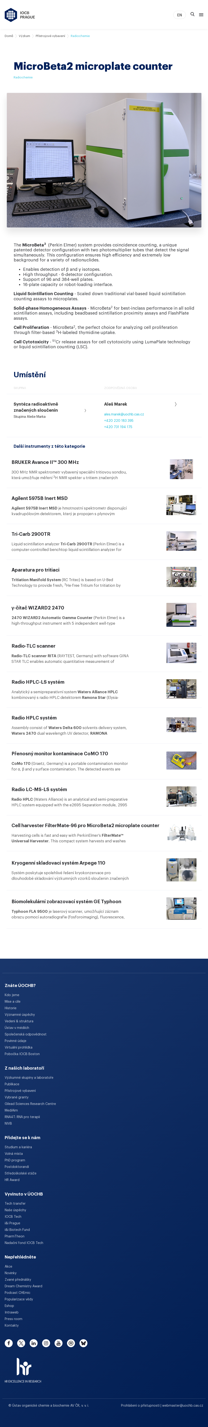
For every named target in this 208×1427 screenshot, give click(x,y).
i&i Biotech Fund (17, 1230)
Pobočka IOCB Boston (22, 1054)
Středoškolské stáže (20, 1173)
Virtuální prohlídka (18, 1047)
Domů (9, 35)
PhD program (15, 1160)
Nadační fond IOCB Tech (24, 1243)
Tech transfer (15, 1203)
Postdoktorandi (17, 1167)
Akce (8, 1266)
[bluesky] (83, 1343)
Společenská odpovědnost (26, 1034)
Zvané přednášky (18, 1279)
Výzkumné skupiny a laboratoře (29, 1077)
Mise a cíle (12, 1001)
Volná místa (14, 1154)
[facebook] (9, 1343)
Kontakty (12, 1325)
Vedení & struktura (19, 1021)
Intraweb (12, 1312)
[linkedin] (34, 1343)
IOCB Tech (13, 1216)
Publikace (12, 1084)
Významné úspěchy (20, 1014)
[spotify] (71, 1343)
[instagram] (46, 1343)
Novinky (10, 1273)
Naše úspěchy (15, 1210)
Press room (13, 1319)
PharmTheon (14, 1236)
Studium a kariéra (18, 1147)
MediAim (11, 1110)
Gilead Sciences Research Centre (30, 1104)
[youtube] (59, 1343)
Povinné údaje (15, 1041)
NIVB (8, 1123)
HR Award (12, 1180)
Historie (10, 1008)
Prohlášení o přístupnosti (141, 1405)
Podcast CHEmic (17, 1293)
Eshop (9, 1306)
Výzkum (24, 35)
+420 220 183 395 (118, 420)
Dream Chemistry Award (23, 1286)
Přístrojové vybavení (50, 35)
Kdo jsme (12, 995)
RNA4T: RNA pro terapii (22, 1117)
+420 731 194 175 (118, 427)
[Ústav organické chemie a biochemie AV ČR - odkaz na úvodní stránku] (20, 15)
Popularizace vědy (19, 1299)
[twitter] (21, 1343)
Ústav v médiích (17, 1028)
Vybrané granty (16, 1097)
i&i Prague (12, 1223)
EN (179, 15)
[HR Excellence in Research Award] (23, 1367)
